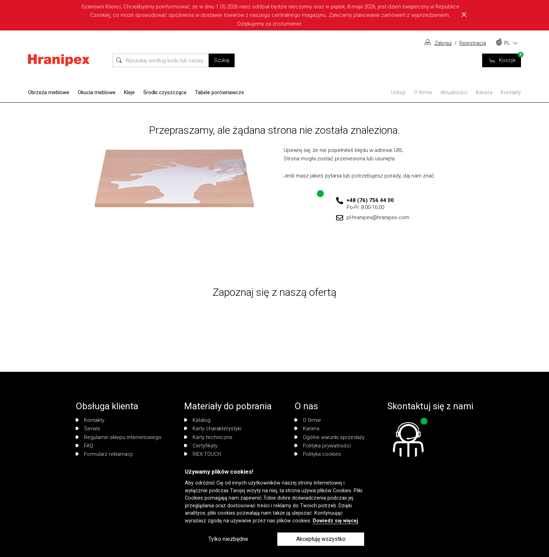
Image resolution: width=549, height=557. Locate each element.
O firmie (423, 92)
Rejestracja (472, 43)
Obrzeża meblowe (48, 92)
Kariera (484, 92)
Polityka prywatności (322, 446)
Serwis (88, 428)
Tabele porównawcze (219, 92)
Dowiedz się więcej (335, 521)
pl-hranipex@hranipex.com (378, 217)
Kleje (129, 92)
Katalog (197, 420)
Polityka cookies (317, 454)
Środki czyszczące (165, 92)
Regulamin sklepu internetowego (118, 437)
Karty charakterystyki (212, 428)
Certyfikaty (200, 446)
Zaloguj (443, 43)
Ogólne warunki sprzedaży (329, 437)
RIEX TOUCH (202, 454)
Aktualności (453, 92)
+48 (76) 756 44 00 (370, 200)
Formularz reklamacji (104, 454)
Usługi (398, 92)
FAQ (84, 446)
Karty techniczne (208, 437)
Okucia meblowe (97, 92)
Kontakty (511, 92)
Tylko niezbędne (228, 539)
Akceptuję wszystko (321, 539)
